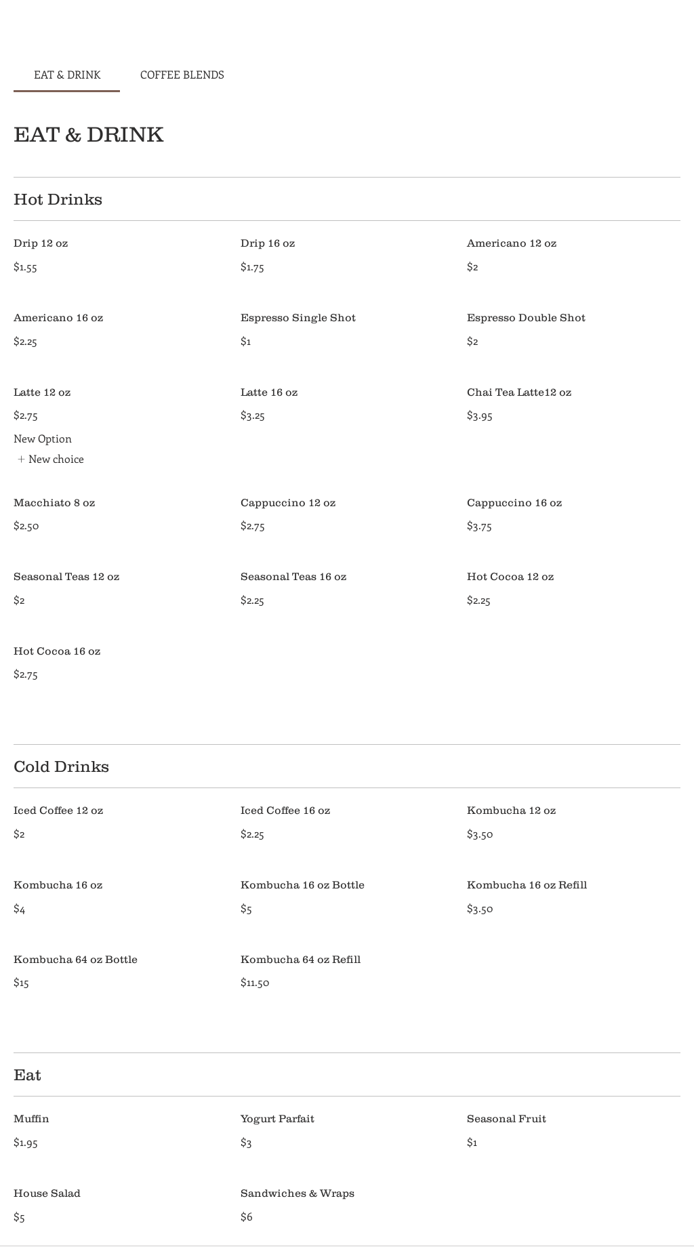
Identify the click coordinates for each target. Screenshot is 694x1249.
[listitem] (50, 458)
